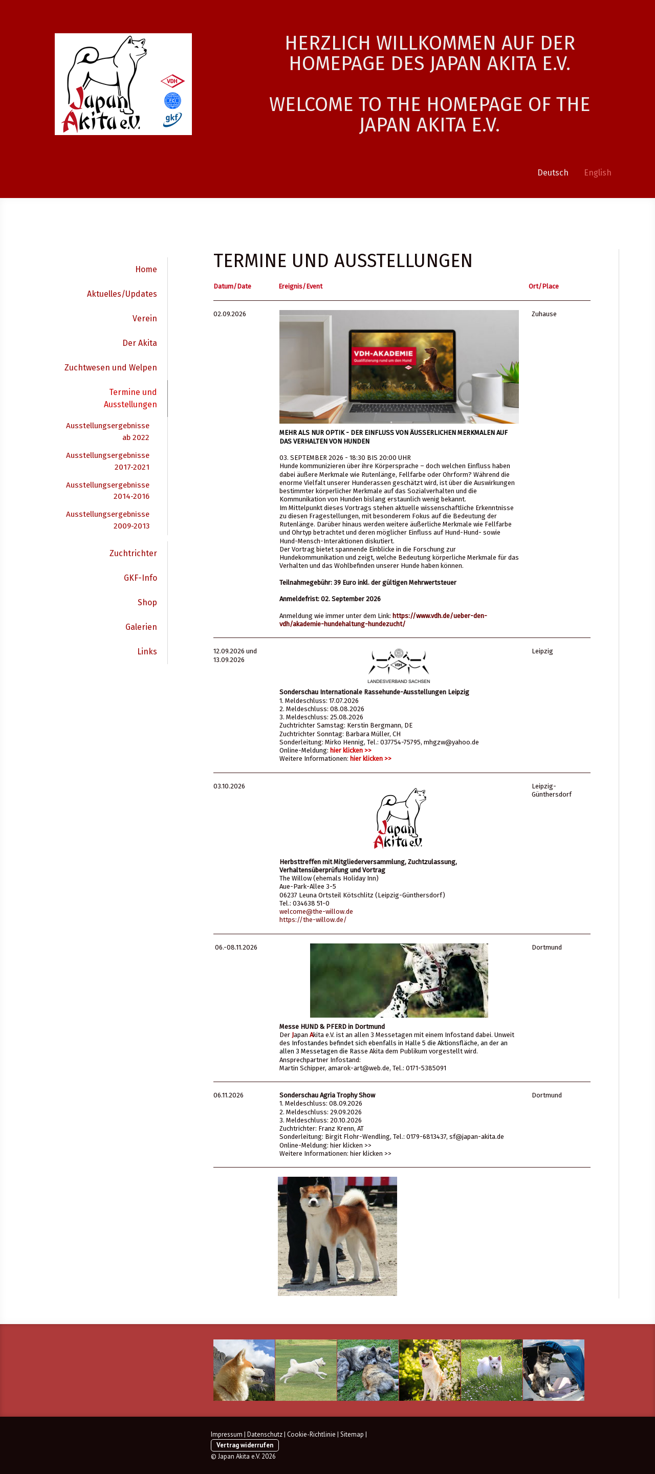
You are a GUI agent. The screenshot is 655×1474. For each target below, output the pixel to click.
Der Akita (139, 343)
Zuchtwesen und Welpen (110, 367)
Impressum (227, 1434)
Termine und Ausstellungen (130, 398)
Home (146, 269)
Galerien (141, 627)
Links (147, 651)
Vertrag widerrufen (244, 1445)
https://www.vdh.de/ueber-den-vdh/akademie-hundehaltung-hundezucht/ (383, 620)
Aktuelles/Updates (122, 294)
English (598, 173)
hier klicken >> (351, 750)
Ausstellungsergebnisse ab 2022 (107, 431)
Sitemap (352, 1434)
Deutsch (553, 173)
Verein (145, 318)
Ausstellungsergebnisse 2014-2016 (107, 490)
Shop (147, 602)
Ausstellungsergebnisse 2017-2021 (107, 461)
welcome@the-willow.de (316, 911)
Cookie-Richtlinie (311, 1434)
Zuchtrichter (133, 553)
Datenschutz (264, 1434)
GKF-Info (140, 578)
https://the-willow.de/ (313, 919)
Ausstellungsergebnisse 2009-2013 (107, 520)
